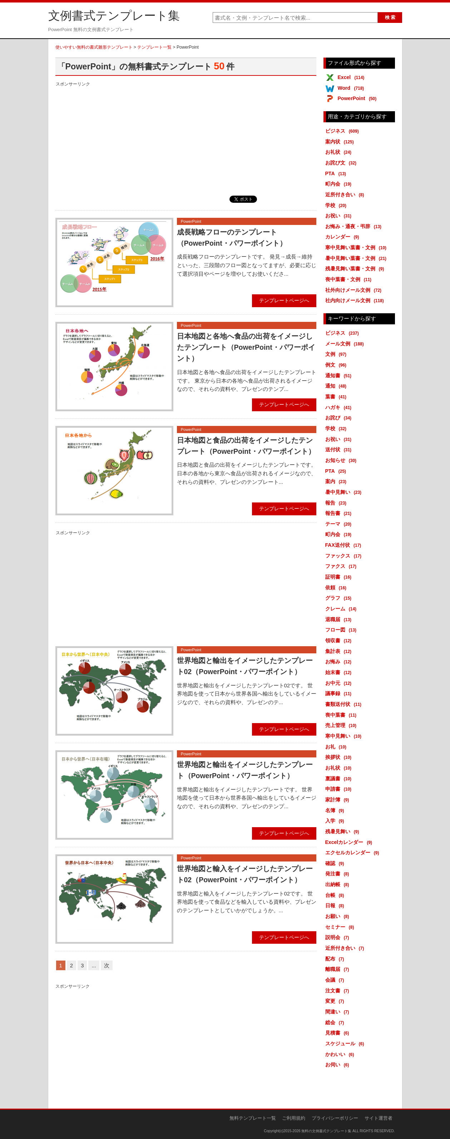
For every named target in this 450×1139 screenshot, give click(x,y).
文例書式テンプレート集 (114, 15)
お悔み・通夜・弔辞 (354, 226)
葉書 (337, 396)
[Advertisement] (186, 138)
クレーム (342, 609)
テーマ (339, 524)
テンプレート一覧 (154, 47)
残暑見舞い (343, 831)
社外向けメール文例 (354, 290)
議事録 (339, 693)
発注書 (338, 874)
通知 (337, 386)
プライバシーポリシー (335, 1118)
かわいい (341, 1054)
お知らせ (342, 460)
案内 (337, 481)
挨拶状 (339, 757)
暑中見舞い (344, 492)
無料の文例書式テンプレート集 (326, 1131)
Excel (352, 77)
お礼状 (339, 152)
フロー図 (342, 630)
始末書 (339, 672)
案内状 (340, 141)
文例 (337, 354)
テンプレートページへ (284, 300)
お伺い (338, 1064)
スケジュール (346, 1043)
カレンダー (343, 237)
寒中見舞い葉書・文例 (357, 247)
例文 (337, 365)
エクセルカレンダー (353, 852)
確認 (336, 863)
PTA (337, 173)
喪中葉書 (342, 715)
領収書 (339, 640)
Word (352, 88)
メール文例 (345, 344)
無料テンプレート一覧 (252, 1118)
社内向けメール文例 (355, 300)
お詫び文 (342, 163)
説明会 (338, 937)
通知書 (339, 375)
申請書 (339, 789)
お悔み (339, 661)
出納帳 (338, 884)
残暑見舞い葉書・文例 (356, 268)
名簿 (336, 810)
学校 (337, 205)
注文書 (338, 990)
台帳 (336, 895)
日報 (336, 905)
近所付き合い (346, 194)
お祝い (339, 216)
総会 (336, 1022)
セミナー (341, 927)
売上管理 (342, 725)
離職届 (338, 969)
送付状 (339, 449)
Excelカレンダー (350, 842)
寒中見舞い (344, 736)
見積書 (338, 1033)
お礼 (337, 747)
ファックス (344, 556)
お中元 (339, 683)
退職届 (339, 619)
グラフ (339, 598)
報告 (337, 503)
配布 (336, 959)
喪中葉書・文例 (349, 279)
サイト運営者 (378, 1118)
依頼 (337, 587)
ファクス (342, 566)
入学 (336, 821)
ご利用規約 (293, 1118)
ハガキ (339, 407)
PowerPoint (358, 98)
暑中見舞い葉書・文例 (357, 258)
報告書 (339, 513)
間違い (338, 1012)
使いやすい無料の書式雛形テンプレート (94, 47)
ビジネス (343, 131)
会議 (336, 980)
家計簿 (338, 799)
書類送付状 (344, 704)
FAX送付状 (344, 545)
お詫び (339, 418)
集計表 (339, 651)
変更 (336, 1001)
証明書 (339, 577)
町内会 (339, 184)
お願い (338, 916)
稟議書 (339, 778)
